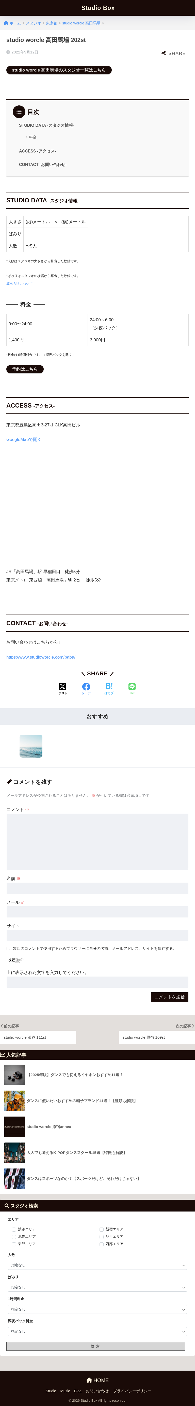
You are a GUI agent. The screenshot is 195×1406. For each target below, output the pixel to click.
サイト (13, 926)
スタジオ (33, 23)
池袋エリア (27, 1236)
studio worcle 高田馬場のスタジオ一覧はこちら (59, 69)
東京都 (51, 23)
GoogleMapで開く (24, 439)
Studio (51, 1391)
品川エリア (114, 1236)
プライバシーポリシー (132, 1391)
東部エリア (27, 1244)
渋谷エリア (27, 1229)
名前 (14, 878)
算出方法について (19, 284)
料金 (33, 137)
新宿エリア (114, 1229)
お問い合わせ (97, 1391)
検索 (96, 1346)
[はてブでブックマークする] (108, 689)
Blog (78, 1391)
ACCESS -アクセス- (37, 151)
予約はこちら (25, 369)
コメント (18, 809)
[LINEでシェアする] (132, 689)
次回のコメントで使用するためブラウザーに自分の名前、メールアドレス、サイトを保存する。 (95, 948)
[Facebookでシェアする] (86, 689)
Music (65, 1391)
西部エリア (114, 1244)
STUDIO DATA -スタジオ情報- (46, 125)
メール (16, 902)
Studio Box (98, 8)
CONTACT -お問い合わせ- (43, 164)
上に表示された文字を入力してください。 (48, 972)
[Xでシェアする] (63, 689)
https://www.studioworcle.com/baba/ (40, 657)
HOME (97, 1380)
